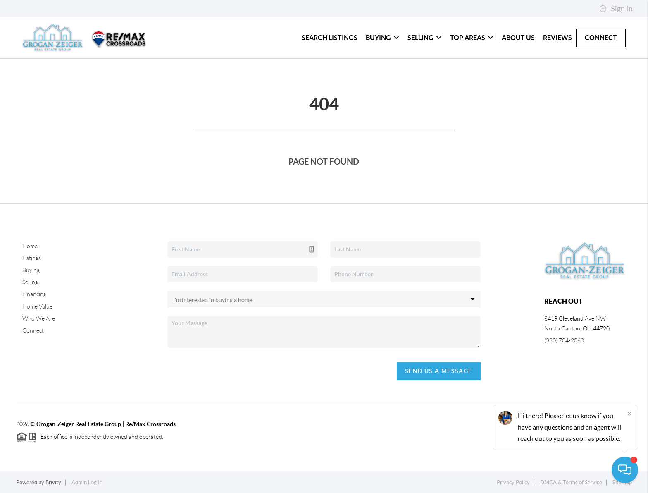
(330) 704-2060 (564, 340)
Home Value (37, 306)
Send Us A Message (438, 371)
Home (30, 246)
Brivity (53, 482)
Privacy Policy (513, 482)
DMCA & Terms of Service (571, 482)
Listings (31, 258)
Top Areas (471, 37)
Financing (34, 294)
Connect (601, 37)
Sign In (616, 9)
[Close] (629, 413)
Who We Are (38, 318)
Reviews (557, 37)
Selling (424, 37)
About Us (518, 37)
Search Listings (329, 37)
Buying (382, 37)
